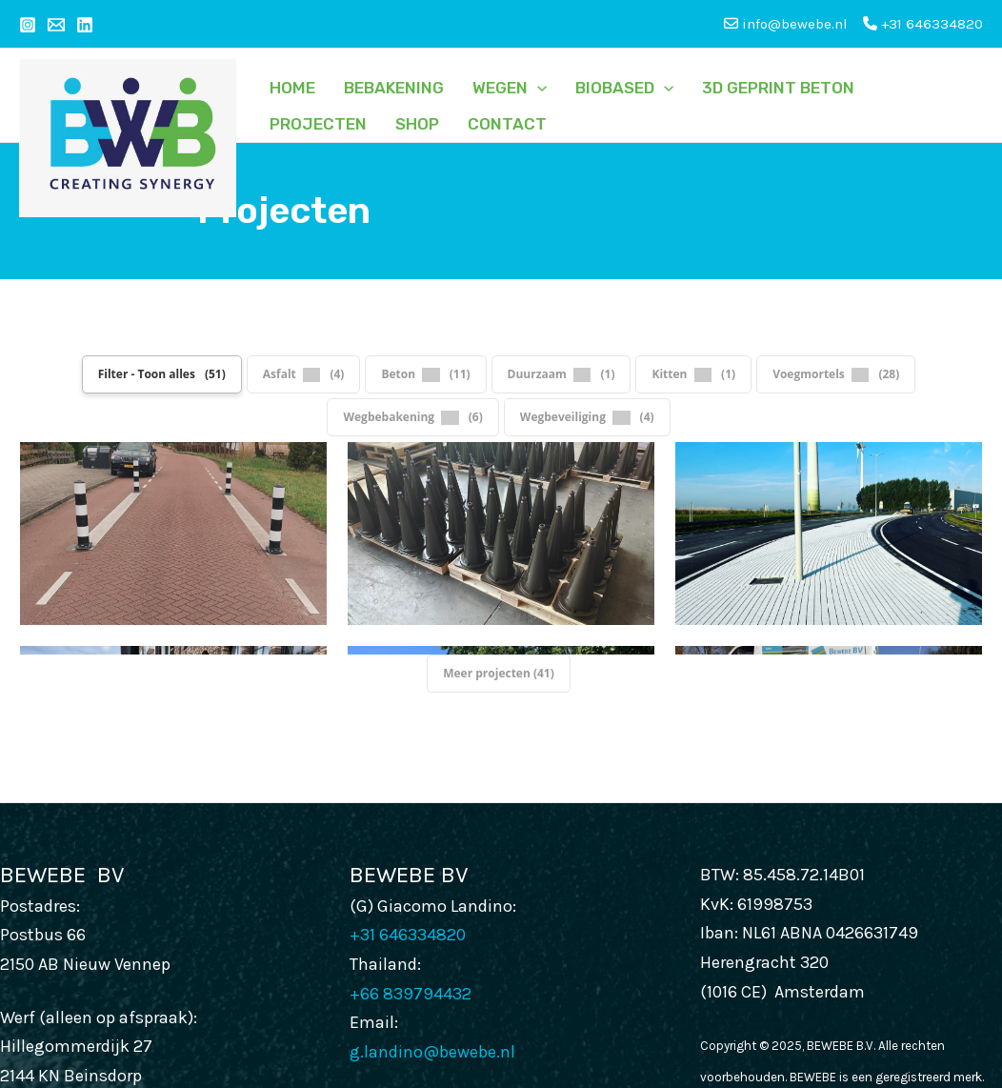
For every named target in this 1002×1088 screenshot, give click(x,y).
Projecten (318, 123)
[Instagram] (27, 24)
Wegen (509, 87)
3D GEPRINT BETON (778, 87)
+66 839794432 (410, 877)
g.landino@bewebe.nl (432, 935)
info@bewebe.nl (147, 1041)
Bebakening (394, 87)
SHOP (417, 123)
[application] (537, 87)
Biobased (624, 87)
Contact (507, 123)
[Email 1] (56, 24)
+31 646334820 (923, 23)
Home (292, 87)
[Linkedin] (84, 24)
